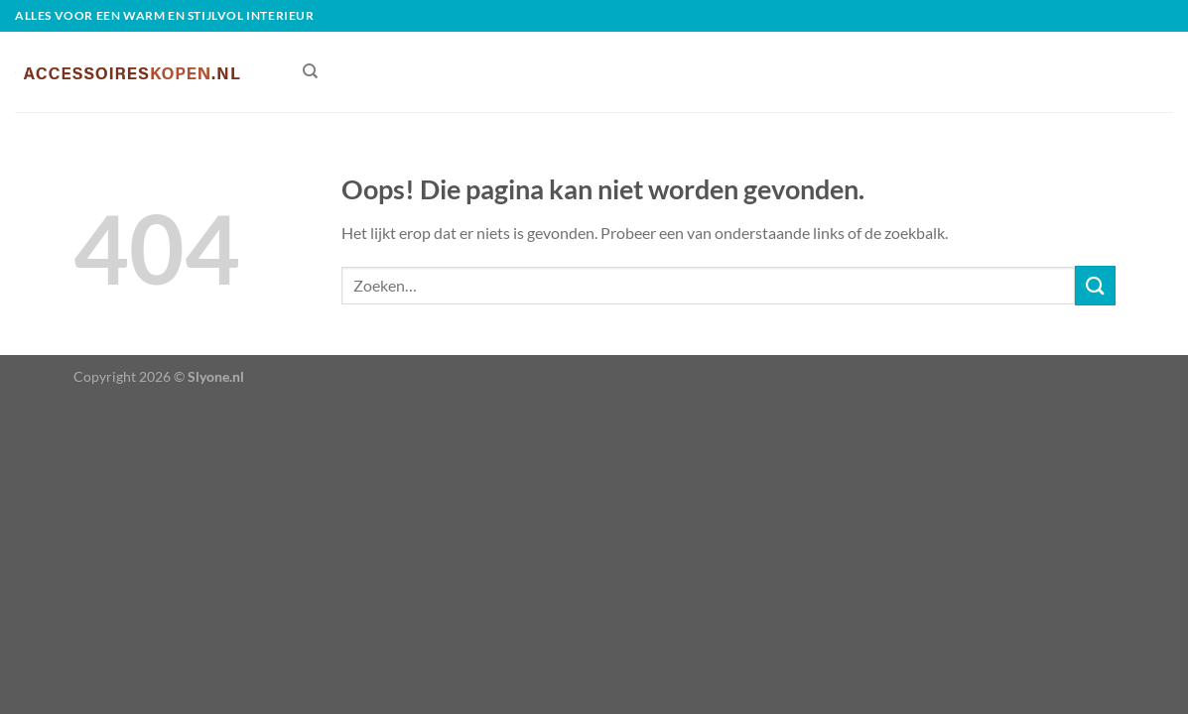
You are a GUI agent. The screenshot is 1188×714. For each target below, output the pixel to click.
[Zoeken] (310, 71)
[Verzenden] (1095, 285)
